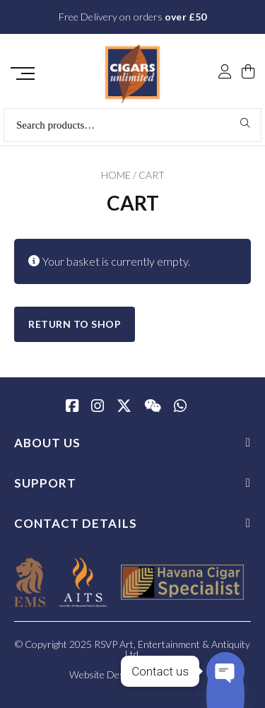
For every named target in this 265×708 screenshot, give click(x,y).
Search (245, 123)
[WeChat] (152, 407)
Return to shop (74, 324)
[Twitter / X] (124, 407)
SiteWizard (173, 674)
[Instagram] (97, 407)
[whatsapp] (180, 407)
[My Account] (224, 72)
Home (116, 175)
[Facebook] (72, 407)
